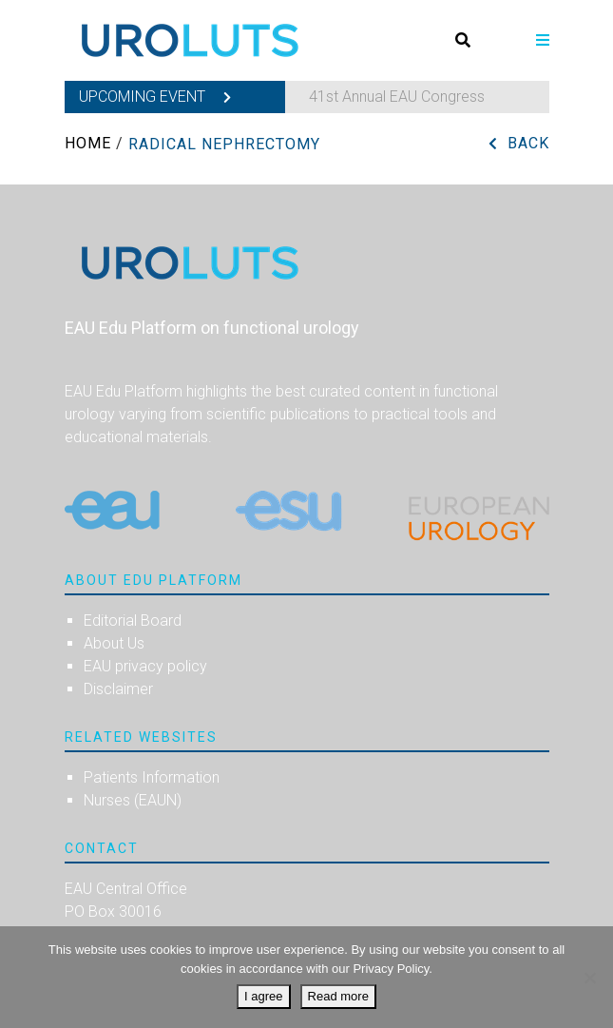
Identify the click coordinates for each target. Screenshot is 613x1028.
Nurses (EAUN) (133, 800)
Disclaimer (118, 689)
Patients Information (152, 777)
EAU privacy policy (145, 666)
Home (88, 143)
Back (528, 143)
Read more (338, 996)
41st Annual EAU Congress (397, 96)
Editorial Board (133, 620)
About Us (114, 643)
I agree (263, 996)
